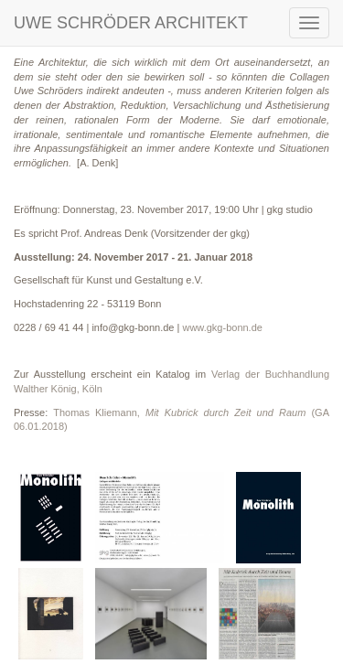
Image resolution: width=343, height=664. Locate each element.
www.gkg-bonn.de (222, 327)
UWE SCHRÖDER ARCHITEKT (131, 23)
